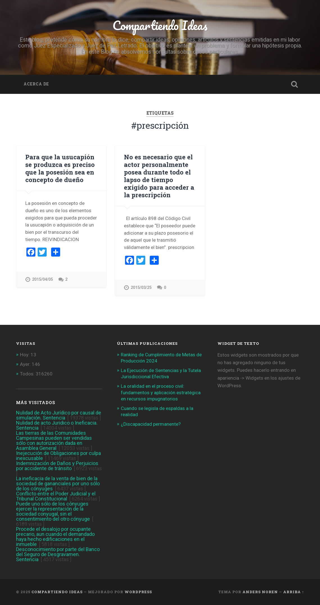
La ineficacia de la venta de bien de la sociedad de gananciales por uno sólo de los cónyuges (58, 483)
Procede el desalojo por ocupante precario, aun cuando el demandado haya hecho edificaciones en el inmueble (55, 536)
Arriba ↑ (293, 592)
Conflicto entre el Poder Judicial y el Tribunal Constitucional (56, 496)
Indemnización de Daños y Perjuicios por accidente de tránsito (57, 465)
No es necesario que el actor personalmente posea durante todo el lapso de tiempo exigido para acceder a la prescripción (159, 176)
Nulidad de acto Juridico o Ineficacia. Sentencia (56, 425)
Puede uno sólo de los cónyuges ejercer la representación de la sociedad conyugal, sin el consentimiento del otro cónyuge (53, 511)
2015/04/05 (42, 279)
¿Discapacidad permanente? (151, 424)
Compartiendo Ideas (160, 25)
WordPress (138, 592)
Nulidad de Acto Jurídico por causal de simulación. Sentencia (58, 415)
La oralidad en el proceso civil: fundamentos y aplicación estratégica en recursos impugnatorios (161, 392)
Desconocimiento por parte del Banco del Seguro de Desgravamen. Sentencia (58, 554)
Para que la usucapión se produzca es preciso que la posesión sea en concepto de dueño (60, 168)
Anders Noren (260, 592)
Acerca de (36, 84)
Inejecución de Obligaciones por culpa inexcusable (58, 455)
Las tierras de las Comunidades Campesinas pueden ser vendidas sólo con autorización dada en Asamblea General (54, 440)
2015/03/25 (141, 287)
